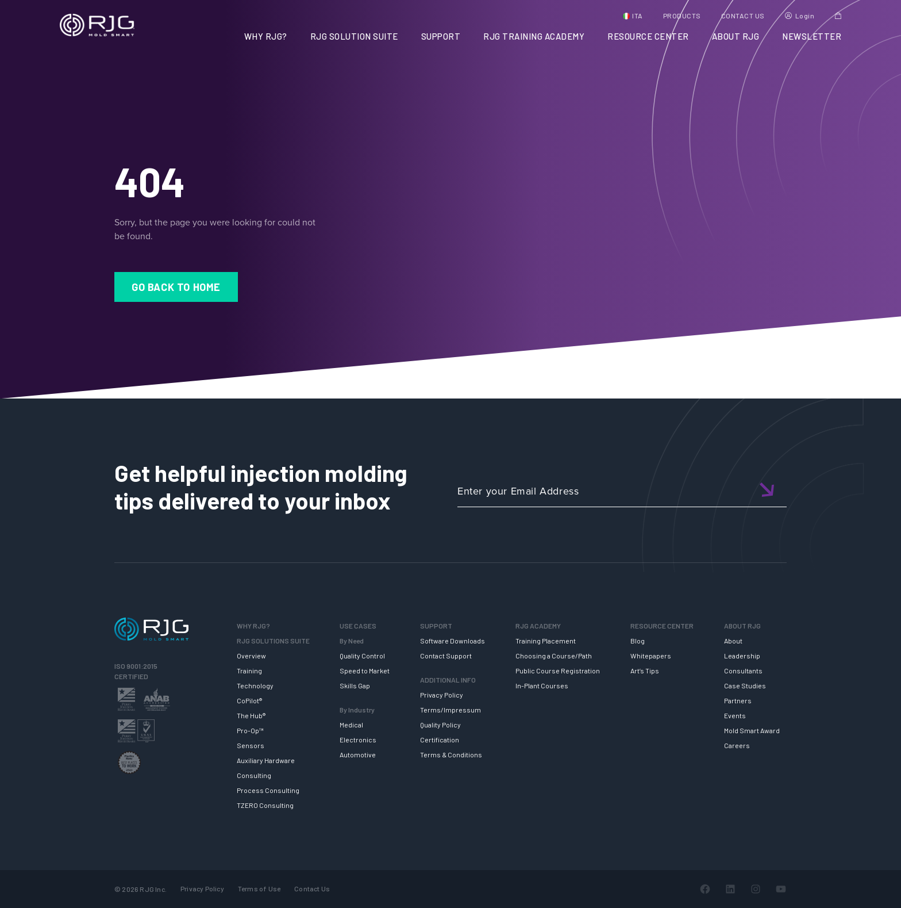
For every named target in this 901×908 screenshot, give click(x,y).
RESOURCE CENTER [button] (648, 36)
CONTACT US (743, 16)
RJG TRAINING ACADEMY (533, 36)
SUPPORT (441, 36)
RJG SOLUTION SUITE (354, 36)
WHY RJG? (265, 36)
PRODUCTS (682, 16)
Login (805, 16)
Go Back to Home (176, 287)
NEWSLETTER (811, 36)
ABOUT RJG (736, 36)
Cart (838, 15)
